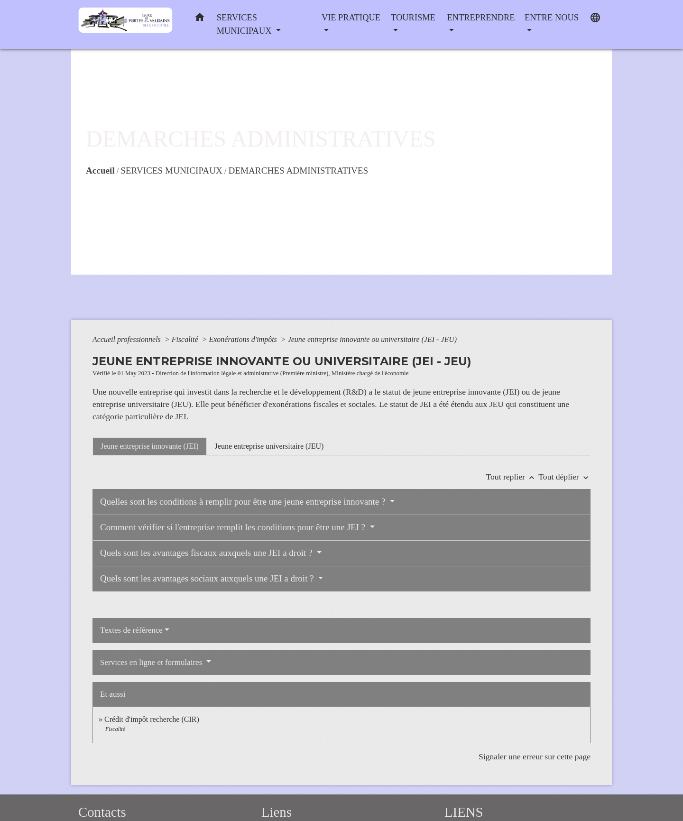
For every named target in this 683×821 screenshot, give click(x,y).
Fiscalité (186, 339)
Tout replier (512, 476)
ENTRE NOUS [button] (552, 17)
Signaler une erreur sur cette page (535, 756)
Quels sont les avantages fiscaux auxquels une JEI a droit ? (207, 553)
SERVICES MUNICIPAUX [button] (245, 24)
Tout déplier (564, 476)
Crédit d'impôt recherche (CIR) (151, 719)
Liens (276, 812)
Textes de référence (131, 630)
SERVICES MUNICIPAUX (171, 170)
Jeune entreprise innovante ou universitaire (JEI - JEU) (372, 339)
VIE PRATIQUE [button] (351, 17)
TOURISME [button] (413, 17)
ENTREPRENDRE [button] (481, 17)
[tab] (149, 446)
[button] (199, 19)
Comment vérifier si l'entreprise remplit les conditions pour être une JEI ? (234, 527)
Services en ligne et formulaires (152, 662)
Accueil (100, 170)
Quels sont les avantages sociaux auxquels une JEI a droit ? (208, 578)
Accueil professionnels (127, 339)
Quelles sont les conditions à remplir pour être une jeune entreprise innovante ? (244, 502)
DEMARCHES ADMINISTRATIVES (298, 170)
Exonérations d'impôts (243, 339)
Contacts (102, 812)
